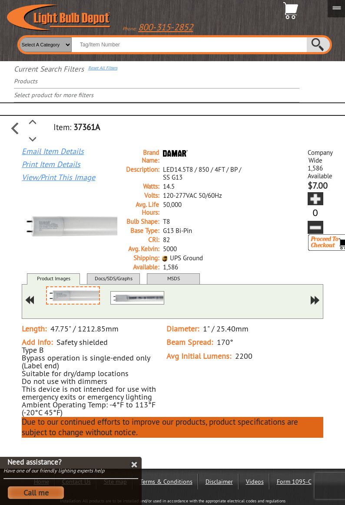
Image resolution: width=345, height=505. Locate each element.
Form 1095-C (294, 481)
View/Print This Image (58, 177)
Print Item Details (51, 164)
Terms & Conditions (166, 481)
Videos (255, 481)
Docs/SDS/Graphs (114, 278)
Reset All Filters (102, 68)
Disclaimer (219, 481)
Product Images (53, 278)
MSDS (173, 278)
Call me (36, 493)
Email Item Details (53, 151)
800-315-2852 (165, 27)
